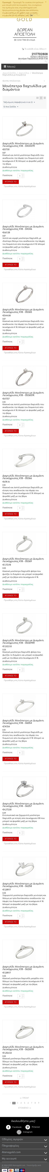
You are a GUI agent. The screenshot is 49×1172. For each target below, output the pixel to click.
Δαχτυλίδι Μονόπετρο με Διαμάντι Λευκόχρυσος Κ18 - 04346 (23, 227)
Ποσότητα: (7, 175)
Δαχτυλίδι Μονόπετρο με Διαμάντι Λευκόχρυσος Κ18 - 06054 (23, 721)
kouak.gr (5, 1167)
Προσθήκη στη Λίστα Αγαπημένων (20, 186)
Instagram (24, 1132)
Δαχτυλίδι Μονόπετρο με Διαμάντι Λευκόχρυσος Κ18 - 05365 (23, 310)
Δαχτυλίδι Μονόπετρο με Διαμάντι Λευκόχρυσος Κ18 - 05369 (23, 560)
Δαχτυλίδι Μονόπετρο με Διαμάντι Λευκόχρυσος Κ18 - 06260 (23, 968)
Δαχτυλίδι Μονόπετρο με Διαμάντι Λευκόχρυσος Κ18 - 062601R (23, 1048)
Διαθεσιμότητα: (9, 167)
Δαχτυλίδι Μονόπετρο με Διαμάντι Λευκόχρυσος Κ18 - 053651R (23, 394)
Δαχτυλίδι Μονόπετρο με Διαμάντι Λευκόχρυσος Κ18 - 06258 (23, 884)
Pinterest (32, 1127)
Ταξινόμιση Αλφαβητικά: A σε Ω (19, 102)
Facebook (13, 1127)
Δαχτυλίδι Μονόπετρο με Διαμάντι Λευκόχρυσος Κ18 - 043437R (23, 144)
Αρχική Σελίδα (9, 73)
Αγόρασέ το (11, 182)
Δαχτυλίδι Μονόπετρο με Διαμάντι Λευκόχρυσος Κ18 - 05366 (23, 477)
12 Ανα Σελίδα (10, 107)
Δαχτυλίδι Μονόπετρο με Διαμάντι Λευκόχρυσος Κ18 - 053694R (23, 641)
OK (31, 15)
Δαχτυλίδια (24, 73)
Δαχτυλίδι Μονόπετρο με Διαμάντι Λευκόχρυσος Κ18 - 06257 (23, 804)
